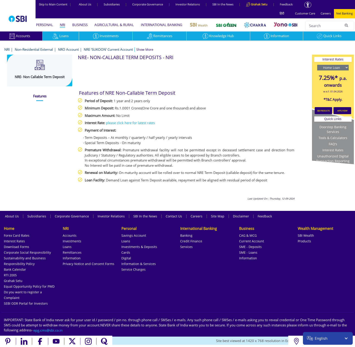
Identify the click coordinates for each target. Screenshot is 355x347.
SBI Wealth (306, 235)
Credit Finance (191, 241)
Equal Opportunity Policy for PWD (29, 286)
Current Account (251, 241)
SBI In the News (222, 4)
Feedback (286, 4)
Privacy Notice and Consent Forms (88, 264)
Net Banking (344, 13)
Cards (125, 252)
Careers (326, 13)
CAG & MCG (248, 235)
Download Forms (16, 247)
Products (304, 241)
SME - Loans (248, 252)
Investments (106, 36)
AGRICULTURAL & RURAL (114, 24)
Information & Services (138, 264)
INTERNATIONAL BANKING (161, 24)
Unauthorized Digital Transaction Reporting (333, 158)
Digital (126, 258)
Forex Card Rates (16, 235)
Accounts (70, 235)
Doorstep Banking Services (332, 129)
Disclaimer (241, 216)
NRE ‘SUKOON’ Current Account (108, 49)
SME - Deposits (250, 247)
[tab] (39, 96)
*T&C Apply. (333, 99)
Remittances (159, 36)
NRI (62, 24)
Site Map (217, 216)
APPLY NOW (342, 110)
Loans (61, 36)
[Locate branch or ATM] (296, 341)
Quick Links (329, 36)
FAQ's (333, 144)
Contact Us (174, 216)
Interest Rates (332, 150)
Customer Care (305, 13)
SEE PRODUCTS (323, 110)
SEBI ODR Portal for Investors (26, 303)
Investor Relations (187, 4)
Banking (186, 235)
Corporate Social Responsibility (27, 252)
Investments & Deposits (139, 247)
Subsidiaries (112, 4)
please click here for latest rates (130, 122)
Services (186, 247)
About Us (85, 4)
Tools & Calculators (333, 138)
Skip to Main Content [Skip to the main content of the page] (55, 4)
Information (276, 36)
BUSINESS (80, 24)
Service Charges (133, 269)
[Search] (346, 25)
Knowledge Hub (218, 36)
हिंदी (282, 13)
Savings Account (133, 235)
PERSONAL (44, 24)
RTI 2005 (10, 275)
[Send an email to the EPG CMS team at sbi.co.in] (48, 330)
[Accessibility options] (307, 5)
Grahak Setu (13, 281)
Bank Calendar (15, 269)
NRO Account (68, 49)
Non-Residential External (34, 49)
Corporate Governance (147, 4)
